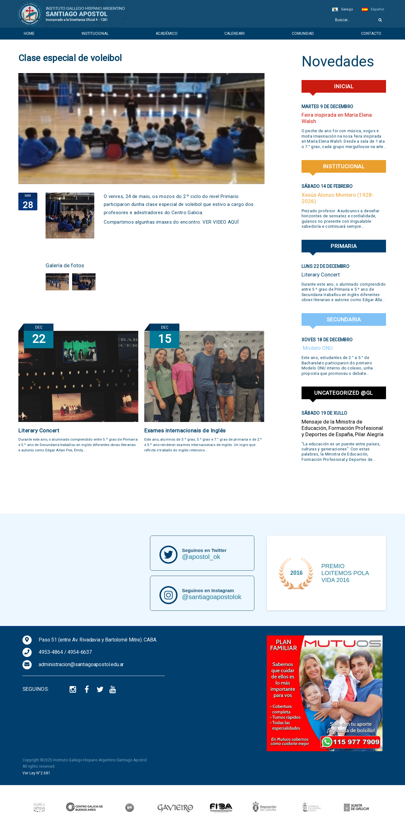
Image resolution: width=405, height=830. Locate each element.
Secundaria (344, 319)
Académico (167, 33)
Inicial (344, 86)
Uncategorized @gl (343, 393)
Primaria (344, 246)
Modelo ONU (317, 348)
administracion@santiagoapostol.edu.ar (81, 664)
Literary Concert (38, 430)
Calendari (234, 33)
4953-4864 (51, 652)
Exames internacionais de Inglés (185, 430)
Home (29, 33)
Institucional (95, 33)
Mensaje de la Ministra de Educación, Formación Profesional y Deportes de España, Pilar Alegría (342, 427)
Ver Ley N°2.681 (36, 773)
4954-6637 (79, 652)
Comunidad (303, 33)
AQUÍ (233, 222)
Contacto (371, 33)
